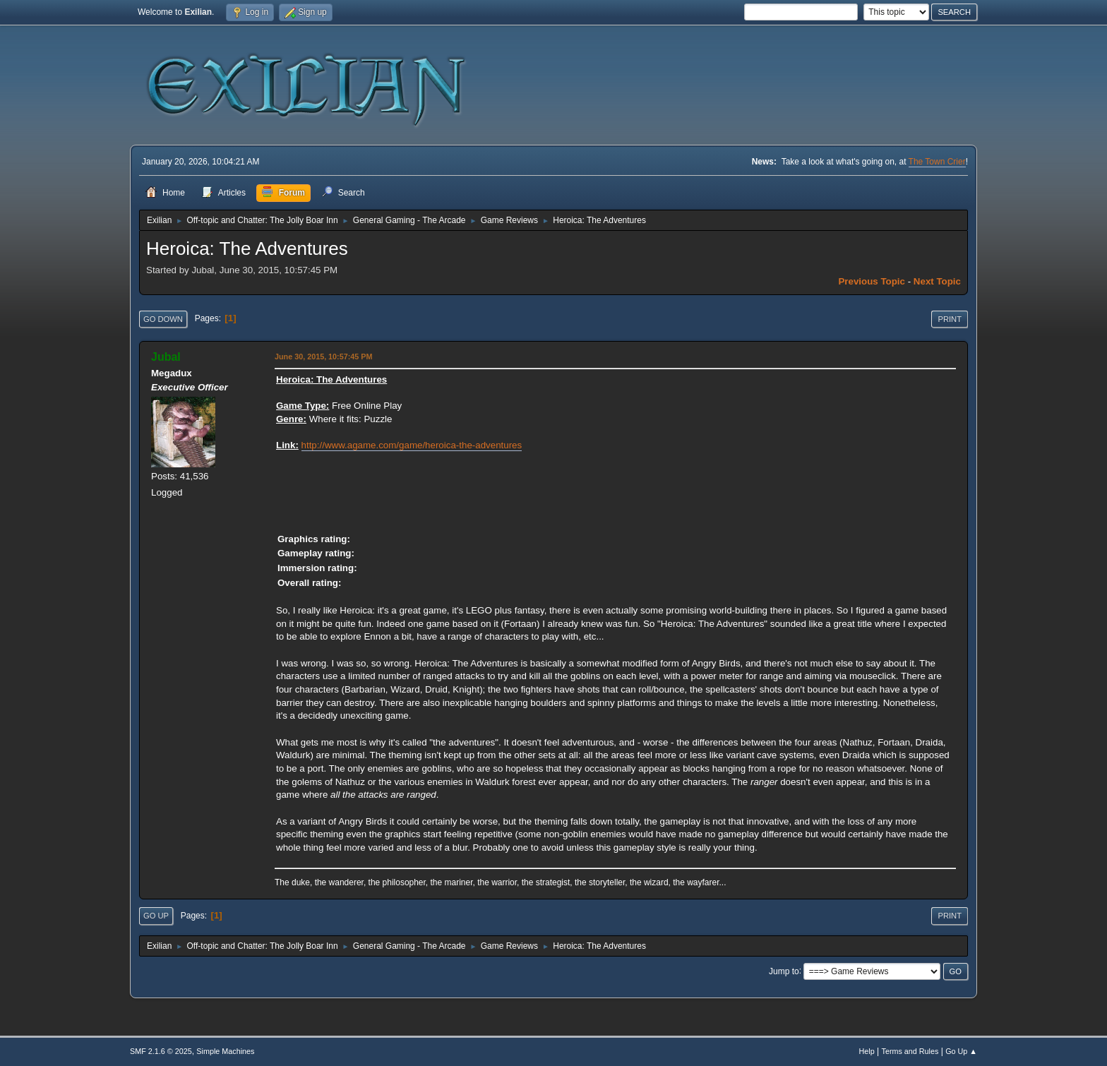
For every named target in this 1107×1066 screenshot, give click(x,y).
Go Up (156, 915)
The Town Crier (937, 162)
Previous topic (871, 281)
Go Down (163, 319)
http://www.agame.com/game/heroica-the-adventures (411, 445)
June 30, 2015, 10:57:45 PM (323, 356)
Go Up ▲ (961, 1051)
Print (950, 319)
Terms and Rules (910, 1051)
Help (867, 1051)
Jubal (166, 357)
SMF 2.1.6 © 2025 (161, 1051)
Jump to (784, 971)
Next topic (937, 281)
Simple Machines (225, 1051)
